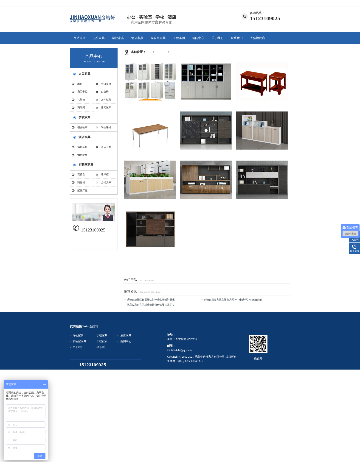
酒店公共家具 (106, 148)
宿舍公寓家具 (82, 128)
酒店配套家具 (82, 156)
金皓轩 (93, 326)
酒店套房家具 (82, 148)
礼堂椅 (81, 99)
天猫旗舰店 (257, 38)
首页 (149, 52)
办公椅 (105, 91)
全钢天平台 (106, 183)
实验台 (81, 174)
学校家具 (118, 38)
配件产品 (82, 190)
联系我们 (284, 3)
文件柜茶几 (178, 52)
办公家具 (99, 38)
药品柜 (81, 182)
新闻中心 (198, 38)
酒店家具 (137, 38)
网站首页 (79, 38)
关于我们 (271, 3)
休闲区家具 (106, 108)
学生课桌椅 (106, 128)
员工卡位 (82, 91)
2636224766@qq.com (95, 238)
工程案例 (179, 38)
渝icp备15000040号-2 (190, 361)
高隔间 (81, 107)
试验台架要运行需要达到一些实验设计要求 (149, 299)
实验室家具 (158, 38)
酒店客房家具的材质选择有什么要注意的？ (149, 304)
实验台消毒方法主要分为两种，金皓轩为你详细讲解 (231, 299)
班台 (79, 83)
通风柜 (105, 174)
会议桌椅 (106, 83)
